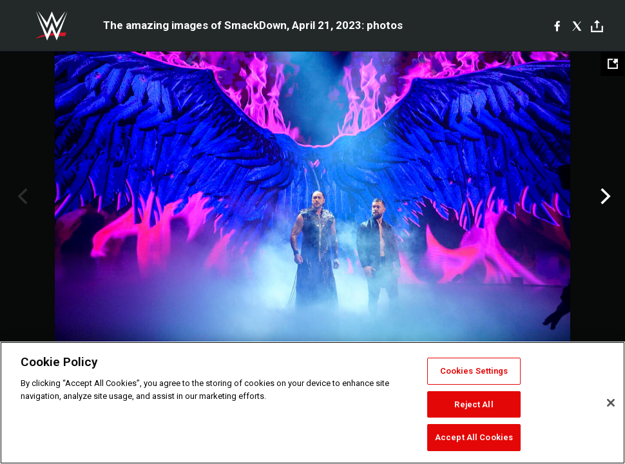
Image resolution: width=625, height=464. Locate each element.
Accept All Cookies (474, 437)
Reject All (473, 404)
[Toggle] (597, 26)
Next (604, 196)
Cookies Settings (474, 371)
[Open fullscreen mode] (613, 64)
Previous (21, 196)
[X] (577, 25)
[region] (312, 403)
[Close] (611, 403)
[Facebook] (557, 25)
